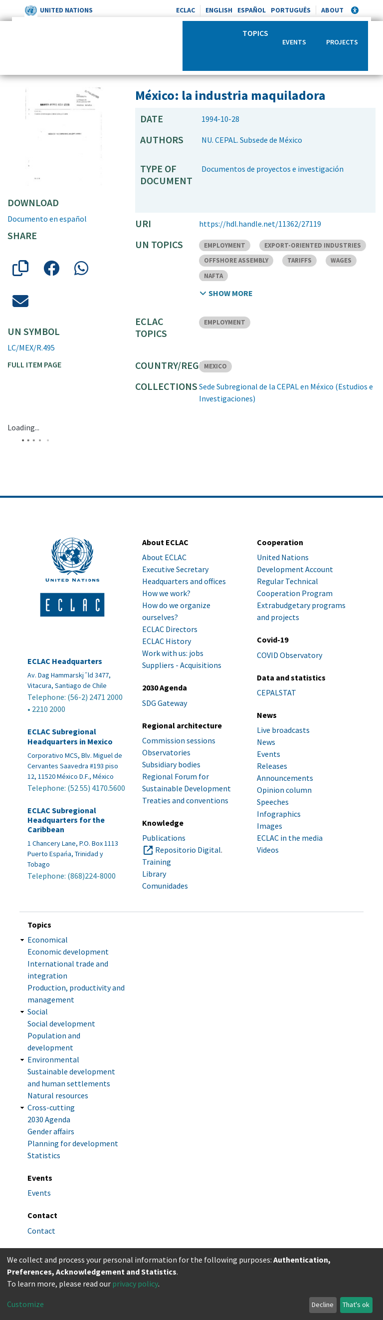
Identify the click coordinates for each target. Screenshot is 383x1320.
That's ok (356, 1304)
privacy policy (135, 1284)
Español (251, 9)
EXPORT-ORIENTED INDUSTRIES (312, 245)
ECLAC (185, 9)
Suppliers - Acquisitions (181, 665)
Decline (323, 1304)
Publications (164, 838)
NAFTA (213, 276)
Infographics (279, 814)
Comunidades (165, 886)
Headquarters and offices (184, 581)
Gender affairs (50, 1131)
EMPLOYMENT (224, 245)
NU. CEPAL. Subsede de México (251, 140)
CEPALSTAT (276, 692)
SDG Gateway (164, 703)
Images (269, 826)
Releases (272, 766)
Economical (47, 940)
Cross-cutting (51, 1107)
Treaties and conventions (185, 800)
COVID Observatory (289, 655)
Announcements (285, 778)
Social (37, 1011)
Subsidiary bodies (171, 764)
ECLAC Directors (169, 629)
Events (294, 41)
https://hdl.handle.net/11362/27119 (260, 224)
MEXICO (215, 366)
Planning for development (72, 1143)
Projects (342, 41)
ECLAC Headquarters (64, 661)
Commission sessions (178, 740)
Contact (41, 1231)
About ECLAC (164, 557)
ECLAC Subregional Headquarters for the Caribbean (66, 820)
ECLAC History (166, 641)
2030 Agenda (48, 1119)
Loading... (23, 427)
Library (154, 874)
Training (156, 862)
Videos (268, 850)
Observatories (166, 752)
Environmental (53, 1059)
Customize (25, 1304)
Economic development (68, 952)
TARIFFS (299, 260)
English (218, 9)
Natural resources (57, 1095)
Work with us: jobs (172, 653)
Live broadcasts (283, 730)
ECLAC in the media (290, 838)
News (266, 742)
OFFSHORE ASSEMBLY (236, 260)
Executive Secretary (175, 569)
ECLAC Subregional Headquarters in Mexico (70, 736)
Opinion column (284, 790)
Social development (61, 1023)
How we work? (166, 593)
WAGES (341, 260)
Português (291, 9)
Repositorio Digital (188, 850)
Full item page (34, 364)
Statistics (43, 1155)
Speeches (273, 802)
